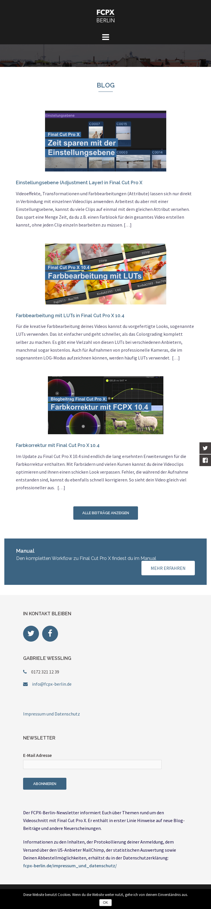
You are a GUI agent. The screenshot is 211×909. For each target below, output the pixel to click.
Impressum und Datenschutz (51, 714)
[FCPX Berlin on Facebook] (50, 634)
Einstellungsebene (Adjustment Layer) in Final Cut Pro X (79, 182)
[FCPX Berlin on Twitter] (31, 634)
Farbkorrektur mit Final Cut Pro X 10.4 (58, 445)
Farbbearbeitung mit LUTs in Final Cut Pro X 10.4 (70, 315)
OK (105, 903)
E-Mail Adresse (37, 755)
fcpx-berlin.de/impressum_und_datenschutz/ (70, 865)
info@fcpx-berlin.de (52, 684)
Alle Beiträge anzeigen (105, 513)
